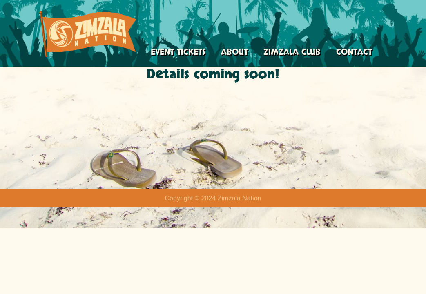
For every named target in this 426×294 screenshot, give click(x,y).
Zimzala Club (294, 52)
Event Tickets (179, 52)
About (236, 52)
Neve (13, 283)
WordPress (79, 283)
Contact (357, 52)
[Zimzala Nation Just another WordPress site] (88, 33)
